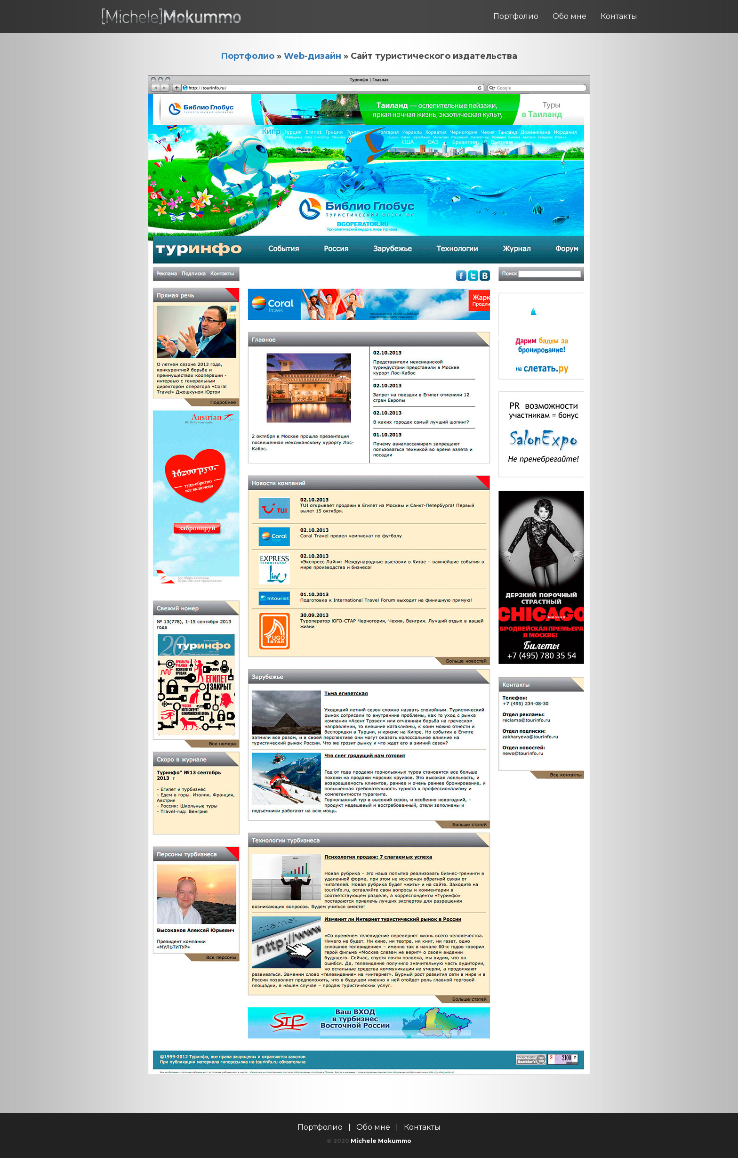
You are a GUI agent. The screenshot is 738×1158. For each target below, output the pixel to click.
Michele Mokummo (381, 1140)
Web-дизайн (312, 56)
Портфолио (515, 16)
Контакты (619, 16)
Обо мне (569, 16)
